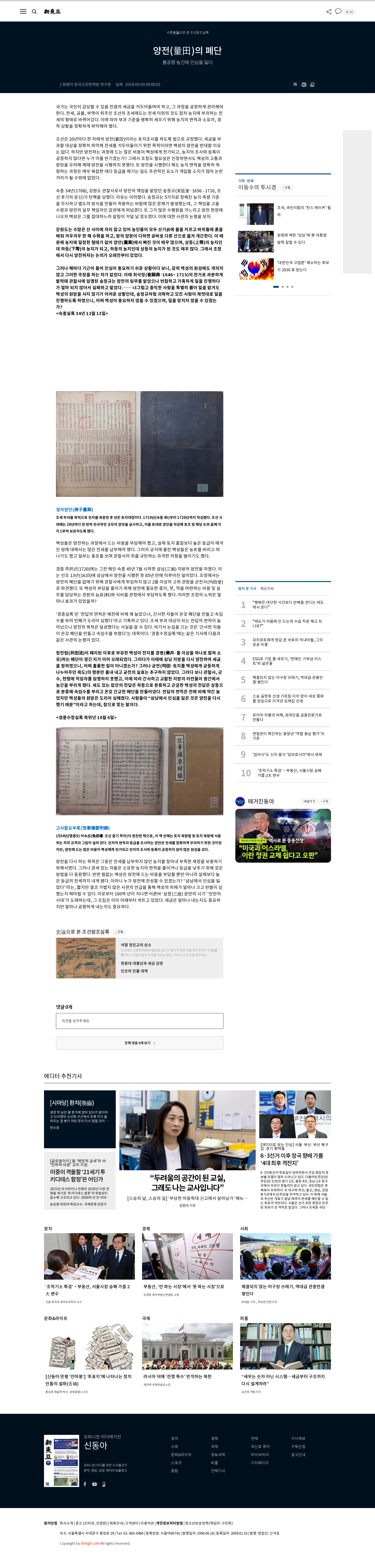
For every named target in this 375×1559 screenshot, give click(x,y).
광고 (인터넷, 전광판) (91, 1523)
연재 (254, 1438)
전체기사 (218, 1471)
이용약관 (147, 1523)
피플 (214, 1463)
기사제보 (298, 1438)
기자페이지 (260, 1463)
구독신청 (298, 1446)
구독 (120, 932)
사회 (174, 1446)
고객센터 (131, 1523)
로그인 (349, 12)
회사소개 (66, 1523)
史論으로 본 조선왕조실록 (82, 932)
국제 (214, 1446)
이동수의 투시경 (257, 187)
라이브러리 (260, 1455)
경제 (214, 1438)
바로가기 (309, 801)
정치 (174, 1438)
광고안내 (298, 1455)
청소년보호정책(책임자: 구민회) (209, 1523)
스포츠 (176, 1463)
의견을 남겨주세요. (76, 1021)
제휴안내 (116, 1523)
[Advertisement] (127, 353)
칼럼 (174, 1471)
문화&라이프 (181, 1455)
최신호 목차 (260, 1446)
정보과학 (218, 1455)
